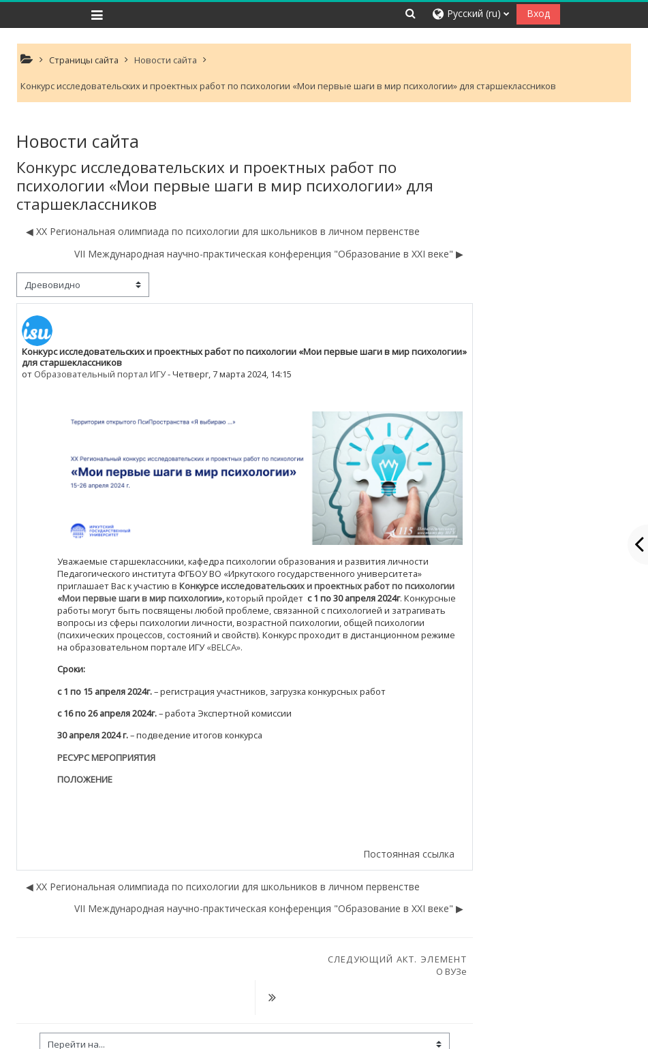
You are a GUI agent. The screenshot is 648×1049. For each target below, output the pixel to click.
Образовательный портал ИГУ (100, 374)
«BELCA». (224, 647)
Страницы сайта (84, 60)
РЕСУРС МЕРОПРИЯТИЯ (106, 757)
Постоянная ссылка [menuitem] (408, 853)
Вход (538, 13)
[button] (410, 13)
